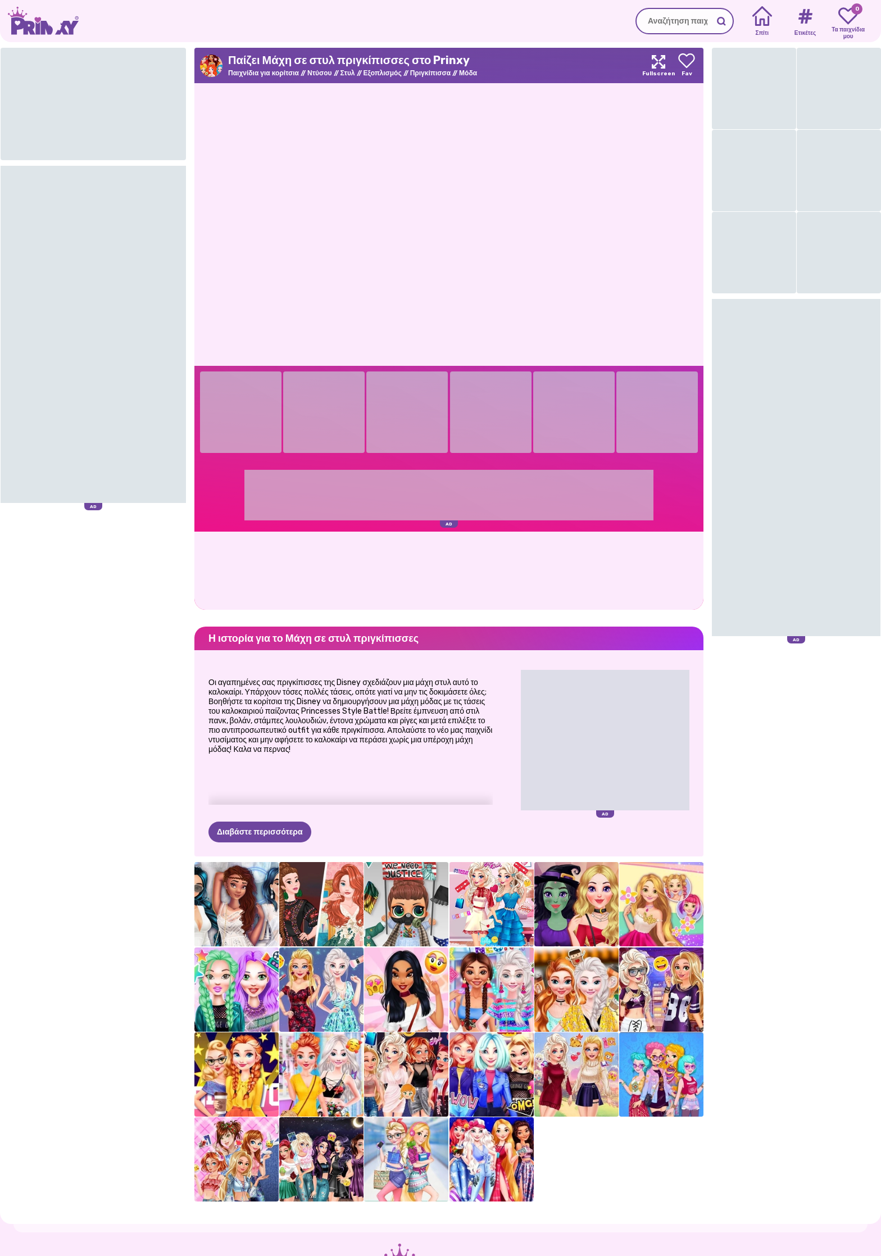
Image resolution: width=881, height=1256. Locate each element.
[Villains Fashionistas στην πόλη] (321, 1159)
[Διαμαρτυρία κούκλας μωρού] (406, 904)
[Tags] (805, 21)
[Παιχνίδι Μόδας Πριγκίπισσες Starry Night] (491, 1159)
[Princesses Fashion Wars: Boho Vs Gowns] (321, 904)
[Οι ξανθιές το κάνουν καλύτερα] (321, 989)
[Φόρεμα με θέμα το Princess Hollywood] (236, 1074)
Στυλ (347, 73)
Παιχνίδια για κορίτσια (263, 73)
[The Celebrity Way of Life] (236, 989)
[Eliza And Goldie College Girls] (406, 1159)
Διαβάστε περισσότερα (260, 832)
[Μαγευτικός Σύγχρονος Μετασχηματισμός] (576, 904)
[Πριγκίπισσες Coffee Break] (576, 989)
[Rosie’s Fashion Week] (661, 904)
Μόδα (468, 73)
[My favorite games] (848, 21)
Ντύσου (319, 73)
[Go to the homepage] (39, 21)
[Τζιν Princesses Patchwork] (236, 1159)
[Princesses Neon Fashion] (491, 989)
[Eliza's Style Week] (491, 904)
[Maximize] (658, 65)
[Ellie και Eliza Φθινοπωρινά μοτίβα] (576, 1074)
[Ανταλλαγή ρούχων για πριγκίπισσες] (406, 1074)
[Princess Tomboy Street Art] (661, 989)
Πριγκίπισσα (430, 73)
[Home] (762, 21)
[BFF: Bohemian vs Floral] (321, 1074)
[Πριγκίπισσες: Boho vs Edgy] (661, 1074)
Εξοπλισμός (383, 73)
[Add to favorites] (686, 65)
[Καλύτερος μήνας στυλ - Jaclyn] (406, 989)
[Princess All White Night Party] (236, 904)
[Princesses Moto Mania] (491, 1074)
